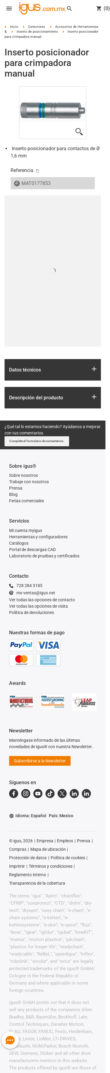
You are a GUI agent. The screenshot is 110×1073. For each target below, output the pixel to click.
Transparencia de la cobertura (37, 883)
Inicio (14, 27)
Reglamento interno (27, 874)
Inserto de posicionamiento (37, 32)
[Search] (69, 8)
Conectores (36, 27)
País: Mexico (61, 815)
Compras (17, 849)
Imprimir (17, 866)
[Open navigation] (9, 8)
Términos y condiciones (50, 866)
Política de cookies (68, 857)
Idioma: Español (27, 815)
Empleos (65, 840)
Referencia (22, 170)
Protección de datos (28, 857)
